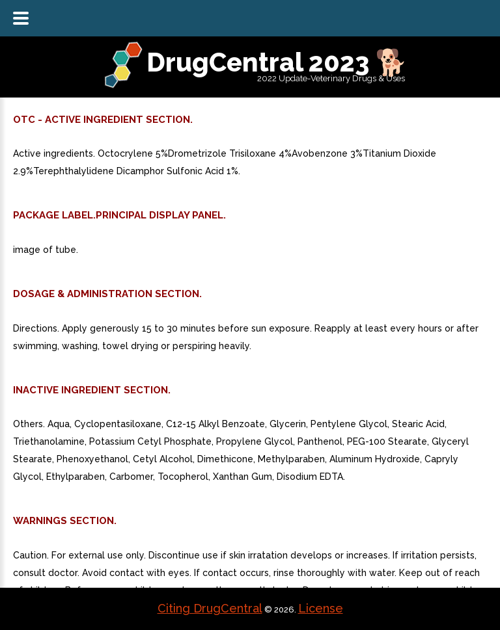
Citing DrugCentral (210, 608)
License (320, 608)
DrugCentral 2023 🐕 (277, 62)
